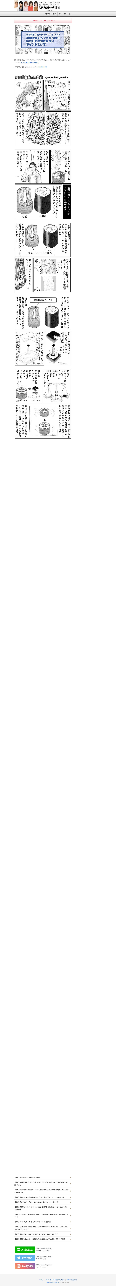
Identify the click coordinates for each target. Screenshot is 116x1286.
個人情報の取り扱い (58, 1279)
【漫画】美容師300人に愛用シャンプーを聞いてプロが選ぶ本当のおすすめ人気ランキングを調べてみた (41, 1183)
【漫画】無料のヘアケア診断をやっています (27, 1177)
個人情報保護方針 (72, 1279)
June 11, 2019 (42, 67)
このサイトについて (45, 1279)
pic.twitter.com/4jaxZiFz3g (29, 62)
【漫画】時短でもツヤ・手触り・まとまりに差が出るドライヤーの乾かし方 (36, 1202)
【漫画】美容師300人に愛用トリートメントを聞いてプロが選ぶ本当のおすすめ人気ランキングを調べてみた (41, 1191)
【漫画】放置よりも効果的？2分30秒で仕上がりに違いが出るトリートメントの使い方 (39, 1197)
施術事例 (47, 14)
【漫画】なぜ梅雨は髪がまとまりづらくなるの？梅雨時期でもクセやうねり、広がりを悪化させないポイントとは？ (40, 1228)
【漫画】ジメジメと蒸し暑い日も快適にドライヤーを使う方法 (32, 1221)
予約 (60, 14)
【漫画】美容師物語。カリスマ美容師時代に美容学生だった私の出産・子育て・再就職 (39, 1239)
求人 (70, 14)
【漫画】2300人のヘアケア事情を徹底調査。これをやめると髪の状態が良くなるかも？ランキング (41, 1215)
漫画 (65, 14)
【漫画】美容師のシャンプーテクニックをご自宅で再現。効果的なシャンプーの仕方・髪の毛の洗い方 (40, 1208)
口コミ (54, 14)
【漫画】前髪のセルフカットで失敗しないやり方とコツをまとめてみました (36, 1234)
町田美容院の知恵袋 (53, 1282)
